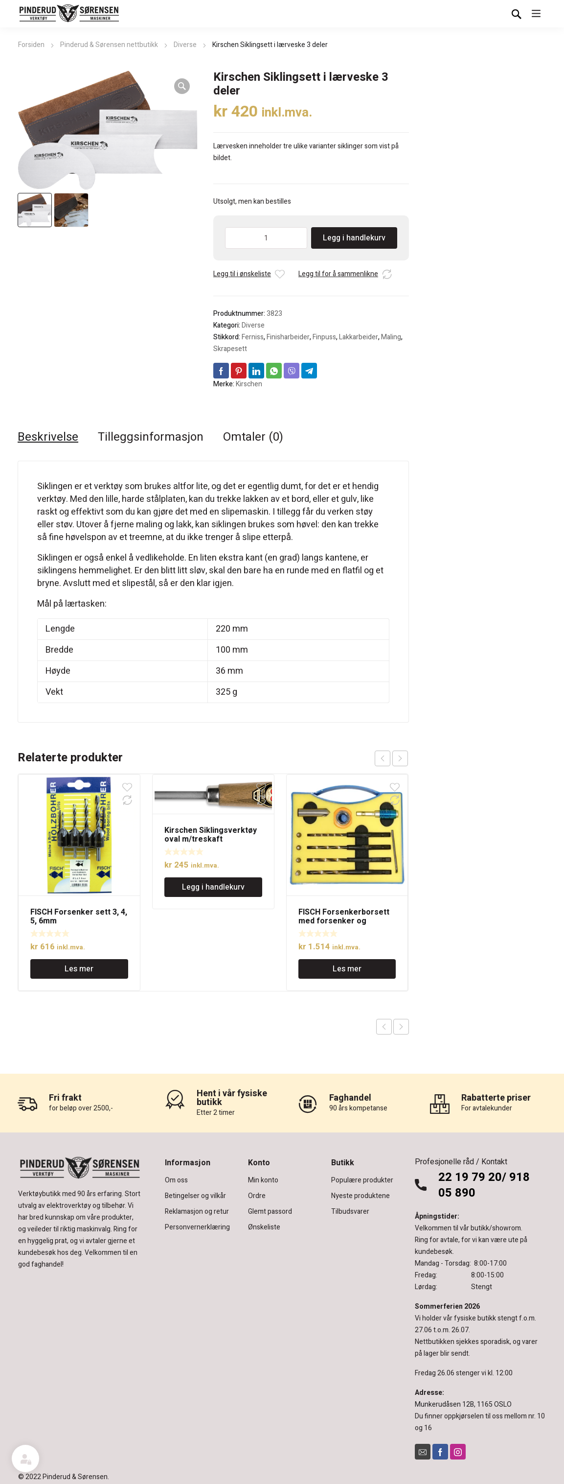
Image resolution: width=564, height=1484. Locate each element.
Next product (401, 1027)
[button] (182, 86)
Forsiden (31, 45)
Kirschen (249, 384)
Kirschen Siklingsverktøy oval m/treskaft (210, 834)
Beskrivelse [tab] (48, 437)
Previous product (384, 1027)
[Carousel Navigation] (391, 758)
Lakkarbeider (358, 337)
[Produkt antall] (266, 238)
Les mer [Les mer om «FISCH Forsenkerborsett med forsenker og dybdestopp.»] (347, 969)
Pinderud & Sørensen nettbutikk (109, 45)
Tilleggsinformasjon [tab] (150, 437)
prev (382, 758)
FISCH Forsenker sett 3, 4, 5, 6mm (78, 916)
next (400, 758)
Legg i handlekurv (354, 238)
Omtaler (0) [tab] (253, 437)
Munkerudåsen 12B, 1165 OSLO (463, 1404)
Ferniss (253, 337)
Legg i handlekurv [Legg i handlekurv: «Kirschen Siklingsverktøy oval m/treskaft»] (213, 887)
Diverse (185, 45)
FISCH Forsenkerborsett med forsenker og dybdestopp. (343, 921)
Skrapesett (230, 349)
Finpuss (324, 337)
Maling (391, 337)
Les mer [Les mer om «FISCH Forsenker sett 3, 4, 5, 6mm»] (79, 969)
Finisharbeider (288, 337)
